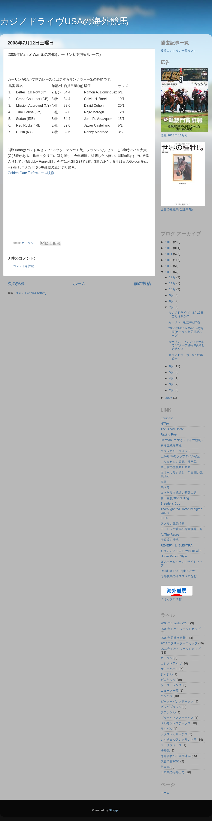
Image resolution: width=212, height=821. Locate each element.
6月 (172, 366)
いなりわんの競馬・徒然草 (179, 462)
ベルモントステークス (176, 723)
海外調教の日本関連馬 (176, 756)
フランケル (168, 712)
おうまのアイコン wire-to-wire (181, 550)
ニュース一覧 (170, 690)
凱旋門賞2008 (170, 761)
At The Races (170, 534)
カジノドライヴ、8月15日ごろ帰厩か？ (185, 314)
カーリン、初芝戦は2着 (184, 322)
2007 (169, 397)
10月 (172, 289)
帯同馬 (165, 767)
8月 (172, 301)
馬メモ (165, 487)
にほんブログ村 (171, 599)
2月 (172, 390)
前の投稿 (142, 283)
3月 (172, 384)
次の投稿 (16, 283)
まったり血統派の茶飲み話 (179, 492)
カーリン (28, 243)
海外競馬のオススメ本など (179, 576)
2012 (169, 248)
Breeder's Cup (170, 503)
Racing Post (169, 434)
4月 (172, 378)
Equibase (167, 418)
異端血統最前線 (171, 445)
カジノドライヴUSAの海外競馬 (64, 21)
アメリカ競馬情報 (173, 523)
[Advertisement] (58, 68)
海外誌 (165, 750)
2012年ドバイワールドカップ (180, 648)
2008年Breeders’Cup (175, 623)
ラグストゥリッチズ (174, 734)
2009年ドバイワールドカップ (180, 629)
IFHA (164, 518)
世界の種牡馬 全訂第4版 (177, 209)
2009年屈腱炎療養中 (174, 637)
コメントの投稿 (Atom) (30, 293)
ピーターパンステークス (177, 701)
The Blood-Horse (172, 429)
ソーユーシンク (171, 685)
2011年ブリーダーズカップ (179, 643)
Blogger (114, 810)
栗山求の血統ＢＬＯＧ (176, 467)
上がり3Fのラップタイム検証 (180, 456)
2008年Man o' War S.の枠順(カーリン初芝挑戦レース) (185, 331)
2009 (169, 266)
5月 (172, 372)
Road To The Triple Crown (178, 571)
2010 (169, 260)
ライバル (167, 728)
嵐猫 (164, 481)
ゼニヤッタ (168, 679)
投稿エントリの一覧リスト (179, 50)
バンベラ (167, 696)
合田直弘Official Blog (175, 498)
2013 (169, 242)
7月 (172, 307)
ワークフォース (171, 745)
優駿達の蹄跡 (170, 540)
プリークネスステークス (177, 717)
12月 (172, 277)
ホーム (79, 283)
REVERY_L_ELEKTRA (177, 545)
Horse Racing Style (174, 556)
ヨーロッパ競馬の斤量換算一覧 (182, 529)
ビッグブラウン (171, 707)
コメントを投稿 (23, 266)
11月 (172, 283)
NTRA (165, 423)
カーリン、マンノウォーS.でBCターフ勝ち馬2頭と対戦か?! (186, 345)
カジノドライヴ (171, 663)
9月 (172, 295)
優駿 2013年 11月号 (174, 135)
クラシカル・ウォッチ (176, 451)
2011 (169, 254)
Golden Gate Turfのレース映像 (31, 173)
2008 (169, 272)
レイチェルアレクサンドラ (179, 739)
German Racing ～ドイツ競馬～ (182, 440)
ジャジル (167, 674)
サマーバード (170, 668)
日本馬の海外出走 (173, 772)
